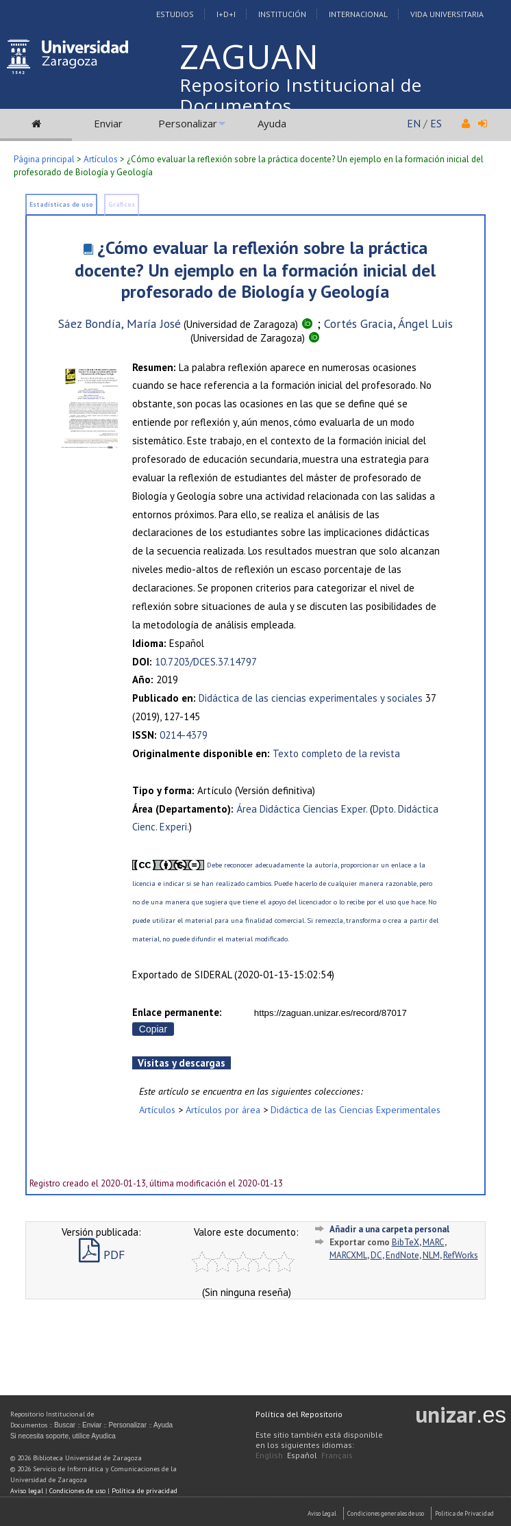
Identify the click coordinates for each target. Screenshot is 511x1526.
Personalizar (187, 123)
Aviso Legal (322, 1513)
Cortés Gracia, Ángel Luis (388, 323)
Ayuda (272, 123)
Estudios (175, 14)
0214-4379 (184, 734)
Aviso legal (26, 1490)
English (269, 1455)
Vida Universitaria (447, 14)
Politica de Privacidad (464, 1513)
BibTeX (405, 1242)
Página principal (44, 159)
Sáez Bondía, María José (119, 323)
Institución (282, 14)
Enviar (108, 123)
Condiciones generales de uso (385, 1513)
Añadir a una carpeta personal (389, 1229)
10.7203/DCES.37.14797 (206, 661)
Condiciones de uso (77, 1490)
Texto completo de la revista (336, 753)
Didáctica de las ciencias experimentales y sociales (311, 697)
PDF (102, 1254)
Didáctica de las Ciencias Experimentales (355, 1109)
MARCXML (348, 1255)
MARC (434, 1242)
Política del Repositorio (299, 1414)
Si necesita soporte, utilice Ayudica (63, 1436)
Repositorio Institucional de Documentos (300, 95)
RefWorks (460, 1255)
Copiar (153, 1028)
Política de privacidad (144, 1490)
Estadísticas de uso (61, 204)
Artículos (101, 159)
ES (436, 123)
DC (376, 1255)
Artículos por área (223, 1109)
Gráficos (121, 204)
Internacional (358, 14)
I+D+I (226, 14)
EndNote (402, 1255)
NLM (431, 1255)
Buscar (64, 1425)
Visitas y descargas (181, 1062)
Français (337, 1455)
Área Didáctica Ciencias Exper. (301, 808)
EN (414, 123)
